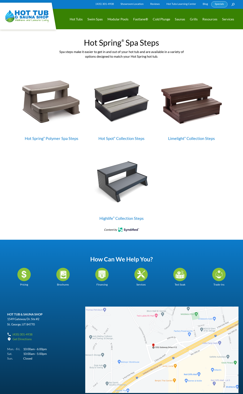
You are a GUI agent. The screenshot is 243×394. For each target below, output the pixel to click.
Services (228, 19)
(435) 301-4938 (105, 3)
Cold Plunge (161, 19)
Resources (209, 19)
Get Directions (22, 339)
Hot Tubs (76, 19)
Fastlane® (140, 19)
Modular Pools (118, 19)
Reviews (155, 3)
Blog (205, 3)
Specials (219, 3)
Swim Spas (95, 19)
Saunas (180, 19)
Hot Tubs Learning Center (181, 3)
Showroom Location (132, 3)
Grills (194, 19)
